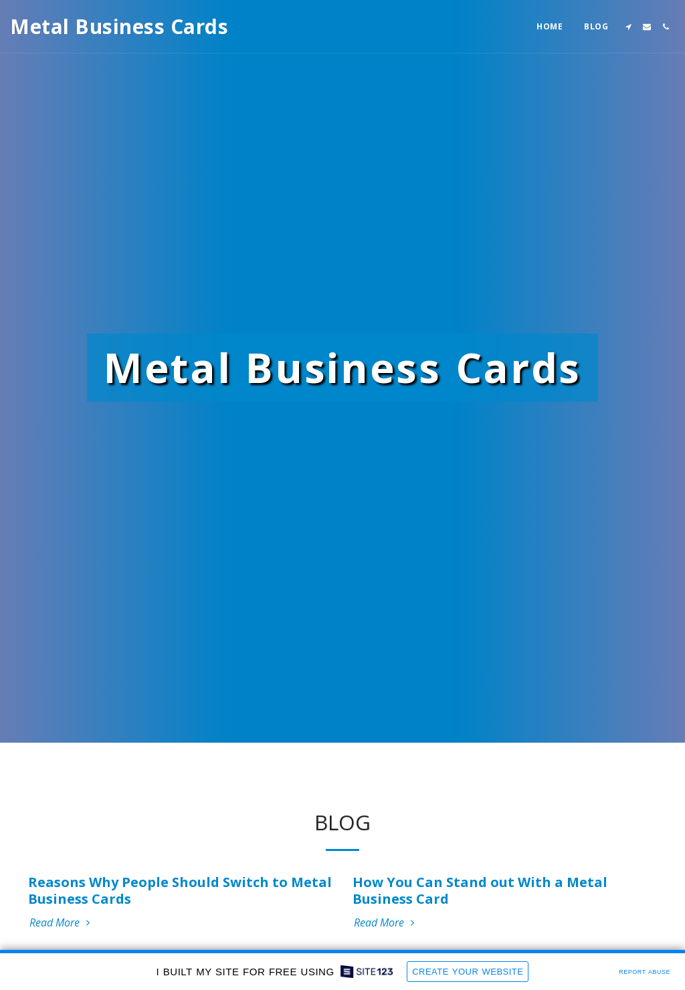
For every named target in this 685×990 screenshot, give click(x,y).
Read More (61, 922)
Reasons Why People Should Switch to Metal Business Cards (180, 890)
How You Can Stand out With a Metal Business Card (480, 890)
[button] (628, 27)
